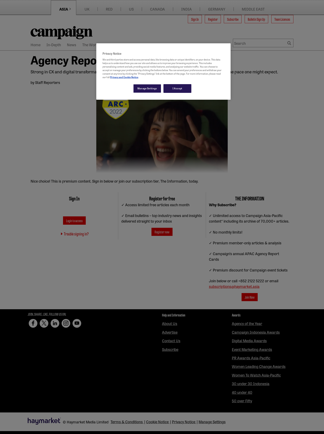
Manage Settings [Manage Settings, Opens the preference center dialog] (147, 88)
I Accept (177, 88)
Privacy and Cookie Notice (124, 77)
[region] (163, 71)
